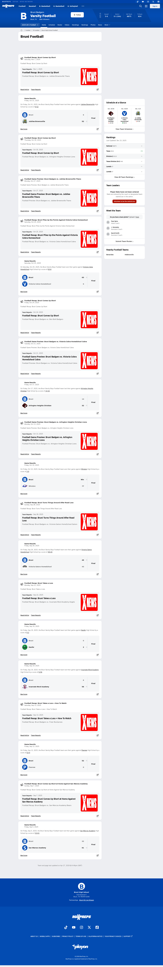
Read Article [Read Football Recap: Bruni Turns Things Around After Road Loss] (24, 535)
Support (128, 936)
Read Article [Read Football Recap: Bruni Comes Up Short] (24, 89)
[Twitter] (153, 1)
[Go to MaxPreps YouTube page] (73, 928)
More (107, 25)
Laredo (108, 166)
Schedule (52, 25)
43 (83, 566)
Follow (77, 15)
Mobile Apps (45, 936)
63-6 (49, 269)
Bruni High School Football (50, 30)
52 (83, 121)
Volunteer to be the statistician (124, 201)
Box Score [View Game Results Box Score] (23, 129)
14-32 (47, 391)
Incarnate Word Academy (90, 670)
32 (83, 405)
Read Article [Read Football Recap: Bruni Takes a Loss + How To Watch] (24, 735)
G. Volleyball (73, 6)
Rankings (85, 25)
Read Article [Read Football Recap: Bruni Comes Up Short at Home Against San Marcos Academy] (24, 816)
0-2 (28, 633)
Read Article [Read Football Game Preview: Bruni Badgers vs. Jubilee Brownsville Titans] (24, 211)
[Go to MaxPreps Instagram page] (81, 928)
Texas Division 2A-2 (113, 161)
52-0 (28, 753)
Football (22, 6)
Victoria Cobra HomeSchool (36, 284)
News (100, 25)
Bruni (27, 114)
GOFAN (15, 1)
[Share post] (97, 89)
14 (83, 399)
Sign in (155, 6)
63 (83, 277)
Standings (75, 25)
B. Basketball (44, 6)
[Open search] (140, 6)
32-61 (37, 833)
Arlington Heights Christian (36, 405)
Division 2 (109, 156)
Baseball (32, 6)
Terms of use (81, 936)
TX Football (36, 30)
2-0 (28, 471)
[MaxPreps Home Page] (21, 30)
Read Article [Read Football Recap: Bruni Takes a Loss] (24, 615)
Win (82, 479)
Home (44, 25)
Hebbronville (129, 254)
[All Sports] (83, 6)
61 (83, 848)
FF (83, 486)
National (109, 146)
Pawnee (84, 750)
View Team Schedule (124, 129)
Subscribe (56, 936)
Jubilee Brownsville (88, 104)
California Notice (95, 936)
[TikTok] (137, 1)
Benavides (110, 254)
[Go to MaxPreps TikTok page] (66, 928)
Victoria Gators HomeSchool (37, 566)
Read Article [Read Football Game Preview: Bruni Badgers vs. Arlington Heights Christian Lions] (24, 454)
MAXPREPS (6, 1)
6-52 (36, 107)
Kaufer (83, 630)
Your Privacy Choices (113, 936)
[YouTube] (142, 1)
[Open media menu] (146, 6)
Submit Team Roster (124, 241)
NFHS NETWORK (26, 1)
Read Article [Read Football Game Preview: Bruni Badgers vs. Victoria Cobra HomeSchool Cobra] (24, 373)
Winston (84, 469)
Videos (67, 25)
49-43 (50, 552)
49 (83, 560)
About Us (34, 936)
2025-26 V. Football (30, 25)
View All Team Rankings (124, 177)
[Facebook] (158, 1)
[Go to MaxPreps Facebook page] (97, 928)
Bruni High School (81, 888)
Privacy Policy (67, 936)
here (137, 217)
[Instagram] (148, 1)
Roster (60, 25)
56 (83, 687)
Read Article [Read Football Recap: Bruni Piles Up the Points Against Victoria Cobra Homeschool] (24, 252)
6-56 (40, 672)
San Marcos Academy (87, 831)
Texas (108, 151)
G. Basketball (58, 6)
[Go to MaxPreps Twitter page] (89, 928)
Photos (93, 25)
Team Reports (27, 69)
